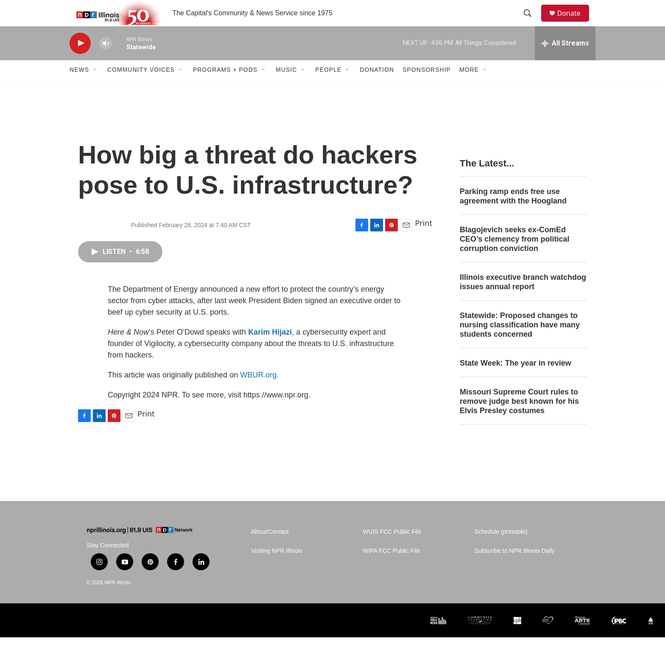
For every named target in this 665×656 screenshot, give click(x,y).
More (469, 88)
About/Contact (270, 550)
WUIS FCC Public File (392, 550)
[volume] (105, 61)
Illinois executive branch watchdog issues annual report (523, 300)
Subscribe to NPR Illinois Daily (515, 569)
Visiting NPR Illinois (276, 569)
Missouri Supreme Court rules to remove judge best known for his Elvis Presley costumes (519, 419)
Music (286, 88)
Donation (377, 88)
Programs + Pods (225, 88)
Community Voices (141, 88)
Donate (574, 22)
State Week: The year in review (515, 381)
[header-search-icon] (531, 22)
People (328, 88)
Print (423, 241)
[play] (80, 62)
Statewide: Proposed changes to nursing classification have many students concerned (520, 343)
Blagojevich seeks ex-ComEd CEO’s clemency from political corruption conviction (514, 257)
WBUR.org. (259, 393)
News (79, 88)
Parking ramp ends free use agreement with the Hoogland (513, 215)
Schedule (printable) (501, 550)
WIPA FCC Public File (391, 569)
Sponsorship (426, 88)
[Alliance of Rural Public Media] (358, 639)
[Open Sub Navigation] (95, 88)
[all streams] (565, 62)
